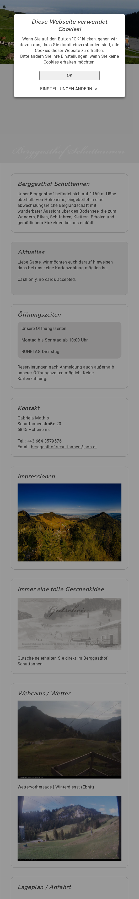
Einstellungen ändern (66, 88)
